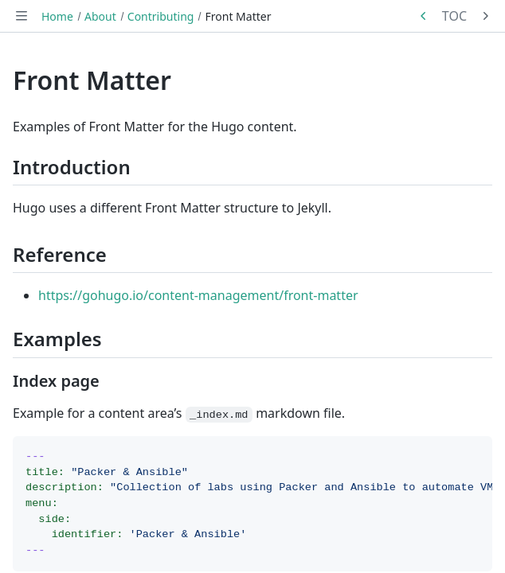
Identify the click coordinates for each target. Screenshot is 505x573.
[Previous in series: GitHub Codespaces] (424, 16)
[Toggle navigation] (21, 16)
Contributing (160, 16)
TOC (454, 16)
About (100, 16)
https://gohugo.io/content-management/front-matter (198, 295)
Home (57, 16)
